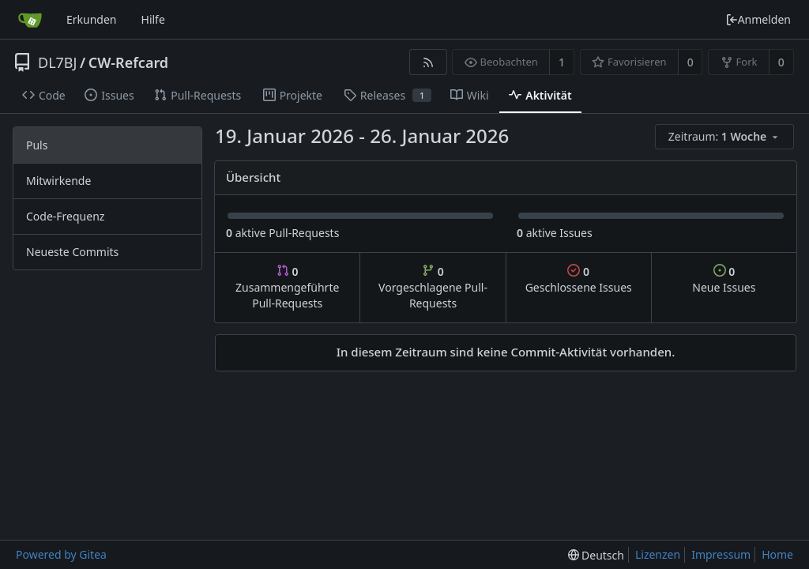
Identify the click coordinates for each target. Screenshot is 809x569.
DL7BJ (57, 62)
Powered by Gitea (61, 554)
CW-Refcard (128, 62)
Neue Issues (723, 279)
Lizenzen (657, 554)
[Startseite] (30, 20)
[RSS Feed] (427, 62)
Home (777, 554)
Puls (36, 145)
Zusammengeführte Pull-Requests (287, 287)
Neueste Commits (72, 251)
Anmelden (758, 19)
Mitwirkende (58, 180)
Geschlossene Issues (578, 279)
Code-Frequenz (65, 216)
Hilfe (153, 19)
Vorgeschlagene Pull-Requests (432, 287)
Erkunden (91, 19)
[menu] (725, 137)
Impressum (721, 554)
